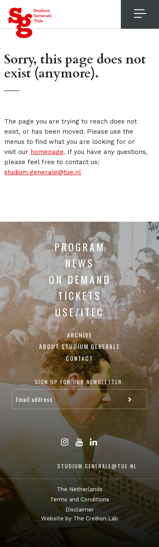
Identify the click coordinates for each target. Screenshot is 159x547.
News (79, 262)
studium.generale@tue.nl (42, 172)
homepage (47, 152)
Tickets (79, 295)
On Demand (80, 279)
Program (79, 246)
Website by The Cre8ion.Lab (79, 518)
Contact (79, 358)
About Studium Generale (79, 346)
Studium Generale (30, 23)
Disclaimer (79, 509)
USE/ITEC (79, 311)
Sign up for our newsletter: (79, 381)
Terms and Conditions (79, 499)
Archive (79, 334)
